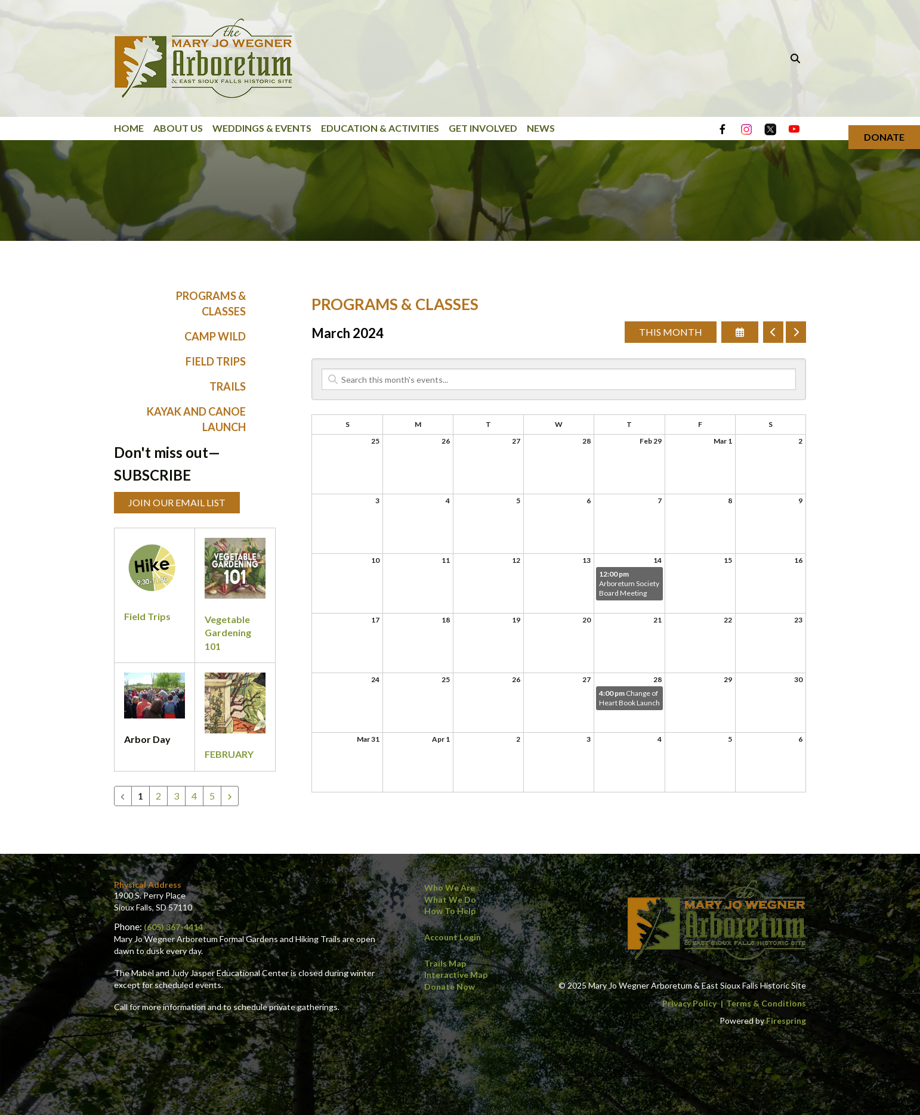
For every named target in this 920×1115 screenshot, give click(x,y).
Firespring (786, 1020)
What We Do (450, 899)
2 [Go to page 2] (158, 795)
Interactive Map (455, 975)
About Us (178, 128)
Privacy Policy (689, 1003)
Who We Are (449, 887)
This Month (670, 332)
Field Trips (216, 361)
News (541, 128)
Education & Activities (380, 128)
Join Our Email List (177, 502)
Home (129, 128)
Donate (884, 137)
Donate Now (449, 986)
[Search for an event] (559, 380)
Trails (227, 387)
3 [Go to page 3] (176, 795)
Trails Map (445, 963)
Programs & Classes (211, 304)
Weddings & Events (261, 128)
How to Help (450, 911)
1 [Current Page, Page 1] (140, 795)
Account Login (452, 937)
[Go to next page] (229, 796)
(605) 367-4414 (173, 927)
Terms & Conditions (766, 1003)
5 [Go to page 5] (212, 795)
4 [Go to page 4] (194, 795)
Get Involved (483, 128)
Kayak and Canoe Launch (196, 419)
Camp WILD (215, 336)
